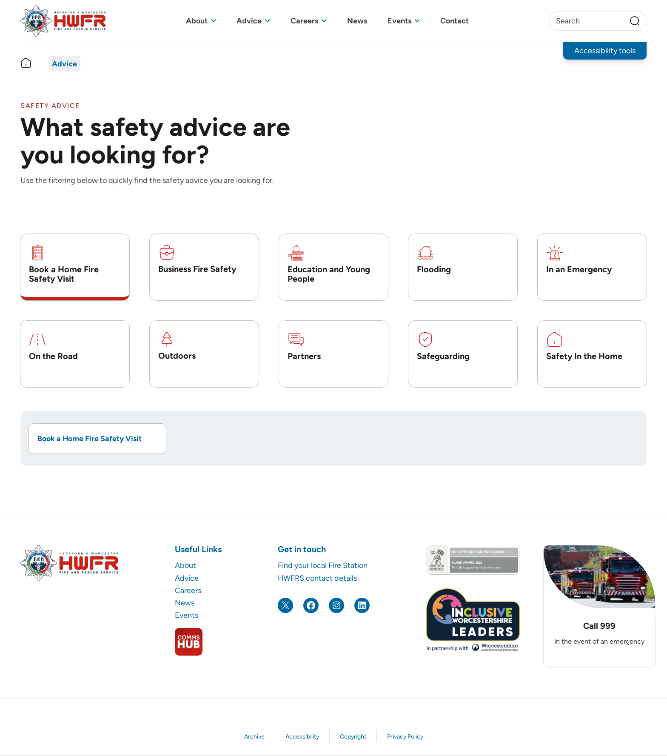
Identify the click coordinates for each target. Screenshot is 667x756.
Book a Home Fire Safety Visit (89, 438)
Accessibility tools (605, 50)
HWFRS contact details (317, 577)
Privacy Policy (405, 736)
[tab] (74, 267)
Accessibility (302, 736)
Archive (254, 736)
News (357, 20)
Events (399, 20)
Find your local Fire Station (323, 565)
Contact (454, 20)
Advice (249, 20)
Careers (304, 20)
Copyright (353, 736)
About (197, 20)
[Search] (635, 21)
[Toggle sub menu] (213, 21)
